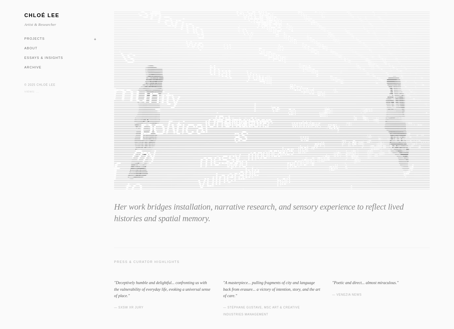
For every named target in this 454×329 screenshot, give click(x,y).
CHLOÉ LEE (41, 15)
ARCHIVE (32, 67)
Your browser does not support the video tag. (272, 100)
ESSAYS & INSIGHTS (43, 57)
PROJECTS (34, 38)
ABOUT (30, 48)
